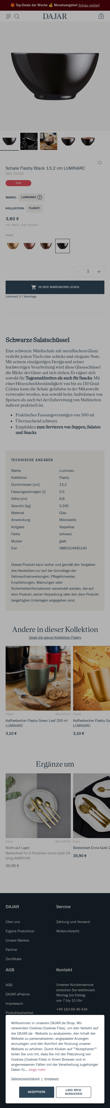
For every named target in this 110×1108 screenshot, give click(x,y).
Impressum (51, 1078)
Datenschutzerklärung (25, 1078)
